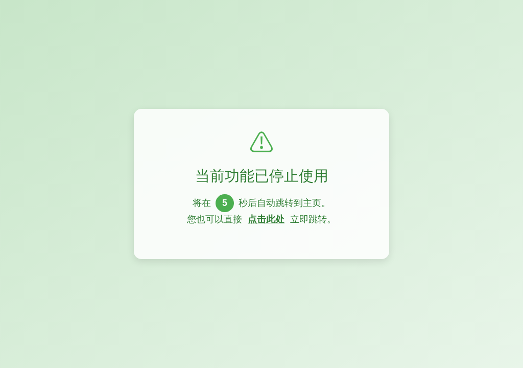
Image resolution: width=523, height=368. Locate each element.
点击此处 (266, 219)
